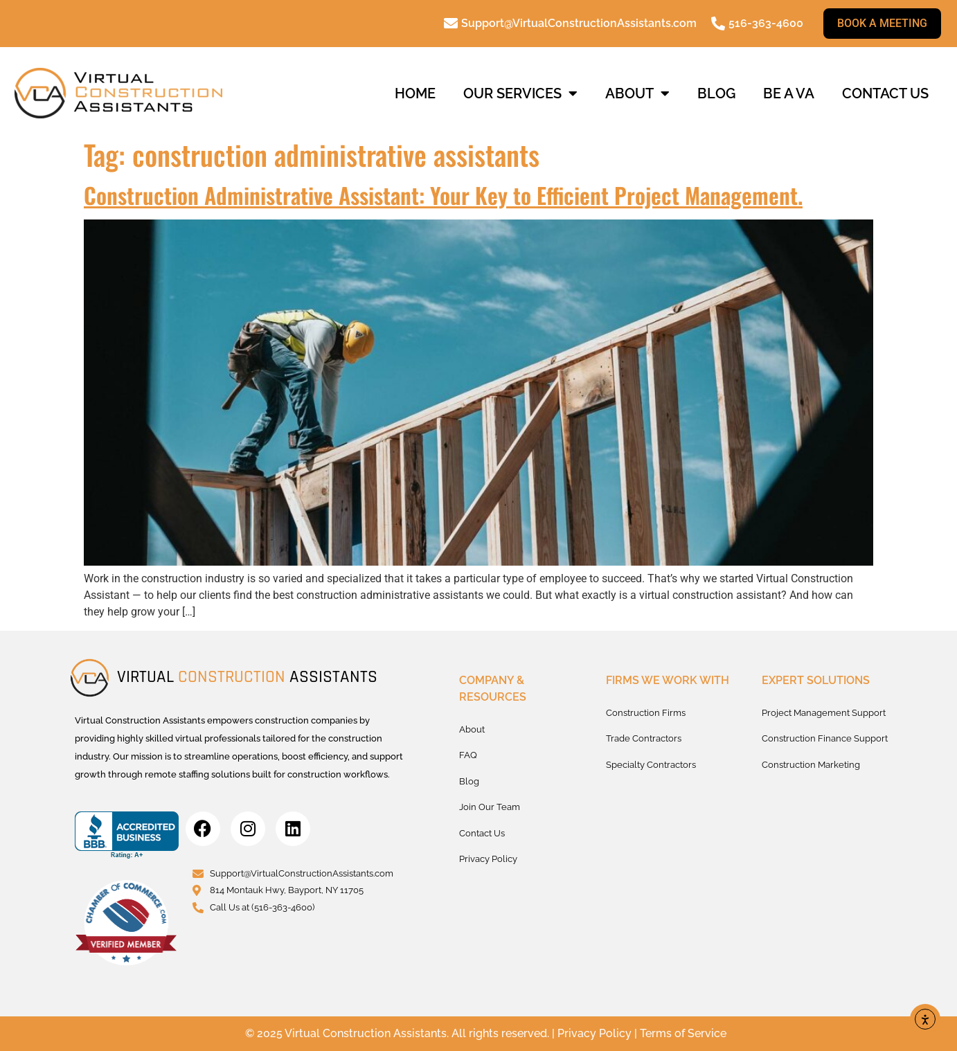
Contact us (885, 93)
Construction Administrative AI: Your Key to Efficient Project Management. (443, 195)
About (637, 93)
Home (415, 93)
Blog (716, 93)
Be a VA (788, 93)
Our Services (520, 93)
